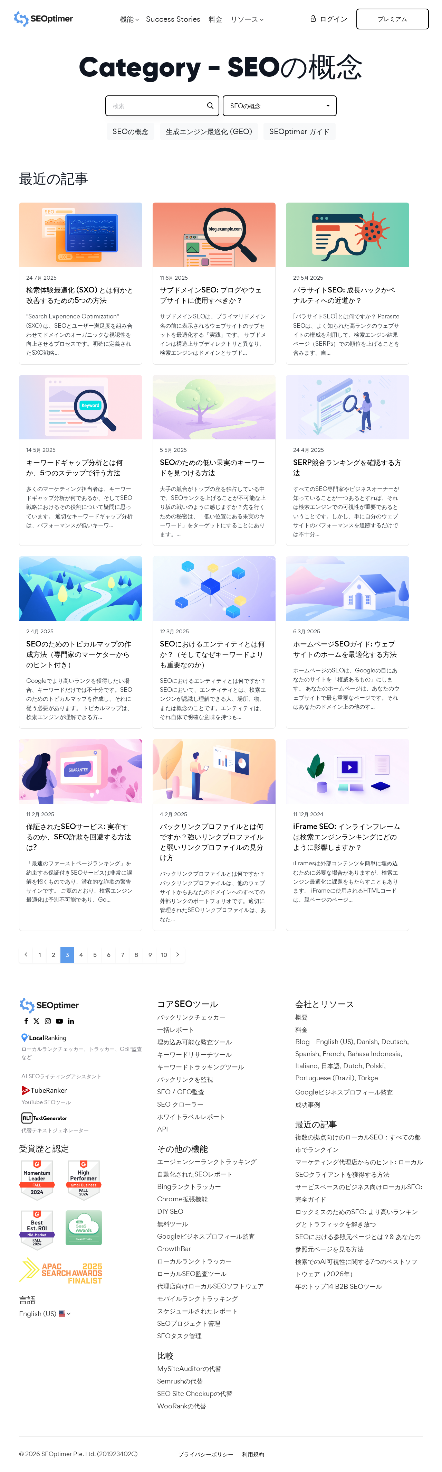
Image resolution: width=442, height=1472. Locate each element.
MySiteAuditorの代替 (189, 1368)
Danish (367, 1041)
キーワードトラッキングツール (200, 1066)
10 (164, 954)
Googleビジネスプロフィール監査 (206, 1236)
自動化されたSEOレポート (195, 1174)
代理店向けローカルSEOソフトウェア (210, 1286)
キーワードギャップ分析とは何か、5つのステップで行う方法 (74, 467)
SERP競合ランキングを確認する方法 (347, 467)
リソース (244, 19)
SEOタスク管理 (179, 1335)
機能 (127, 19)
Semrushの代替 (180, 1381)
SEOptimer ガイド (299, 131)
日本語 (330, 1065)
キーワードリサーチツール (194, 1054)
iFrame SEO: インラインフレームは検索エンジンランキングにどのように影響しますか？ (346, 837)
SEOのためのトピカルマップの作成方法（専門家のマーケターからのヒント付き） (78, 654)
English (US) (334, 1041)
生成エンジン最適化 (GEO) (209, 131)
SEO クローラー (180, 1104)
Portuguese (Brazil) (324, 1077)
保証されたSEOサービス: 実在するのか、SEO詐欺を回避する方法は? (78, 837)
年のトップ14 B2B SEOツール (338, 1286)
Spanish (307, 1053)
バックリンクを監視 (185, 1079)
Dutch (352, 1065)
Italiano (306, 1065)
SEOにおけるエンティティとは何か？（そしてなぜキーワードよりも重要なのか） (212, 654)
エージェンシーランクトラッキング (207, 1161)
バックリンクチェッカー (191, 1017)
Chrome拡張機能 (182, 1198)
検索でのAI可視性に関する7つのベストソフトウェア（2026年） (356, 1267)
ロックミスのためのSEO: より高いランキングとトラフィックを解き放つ (356, 1218)
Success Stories (173, 19)
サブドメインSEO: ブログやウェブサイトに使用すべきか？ (211, 295)
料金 (215, 19)
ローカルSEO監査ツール (192, 1273)
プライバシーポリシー (205, 1454)
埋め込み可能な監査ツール (194, 1041)
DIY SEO (170, 1211)
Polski (375, 1065)
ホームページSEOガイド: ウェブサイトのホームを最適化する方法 (345, 649)
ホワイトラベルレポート (191, 1116)
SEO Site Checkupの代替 (194, 1393)
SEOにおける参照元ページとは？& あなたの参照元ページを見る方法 (358, 1243)
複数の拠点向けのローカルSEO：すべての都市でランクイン (358, 1143)
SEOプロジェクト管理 (188, 1323)
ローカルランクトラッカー (194, 1261)
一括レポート (175, 1029)
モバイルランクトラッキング (197, 1298)
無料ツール (172, 1223)
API (162, 1129)
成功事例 (307, 1104)
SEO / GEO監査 (180, 1091)
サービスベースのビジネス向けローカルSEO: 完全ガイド (358, 1193)
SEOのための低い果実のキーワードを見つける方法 (212, 467)
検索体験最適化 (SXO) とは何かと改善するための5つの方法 (80, 295)
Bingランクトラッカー (189, 1186)
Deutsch (394, 1041)
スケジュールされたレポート (197, 1310)
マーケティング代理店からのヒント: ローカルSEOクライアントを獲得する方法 (359, 1168)
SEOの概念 (130, 131)
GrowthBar (174, 1248)
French (333, 1053)
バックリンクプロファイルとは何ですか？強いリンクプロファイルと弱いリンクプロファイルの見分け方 (211, 842)
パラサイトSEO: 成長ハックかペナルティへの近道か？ (344, 295)
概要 (301, 1017)
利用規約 (253, 1454)
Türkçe (368, 1077)
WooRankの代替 (181, 1405)
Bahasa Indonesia (374, 1053)
